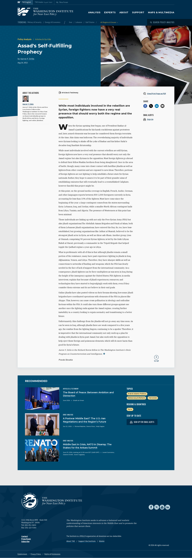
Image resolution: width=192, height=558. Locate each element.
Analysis (94, 12)
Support (138, 12)
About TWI (70, 541)
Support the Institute (87, 541)
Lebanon (79, 22)
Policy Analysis (25, 39)
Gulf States (90, 22)
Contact (24, 536)
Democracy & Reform (136, 398)
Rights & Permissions (52, 554)
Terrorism (153, 398)
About (124, 12)
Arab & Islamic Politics (137, 394)
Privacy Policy (36, 554)
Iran (70, 22)
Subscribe (25, 541)
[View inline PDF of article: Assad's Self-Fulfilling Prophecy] (156, 93)
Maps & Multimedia (161, 12)
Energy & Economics (52, 22)
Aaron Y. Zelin (27, 59)
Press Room (26, 539)
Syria (130, 409)
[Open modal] (162, 22)
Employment (23, 554)
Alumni (101, 541)
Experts (110, 12)
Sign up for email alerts (142, 422)
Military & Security (35, 22)
